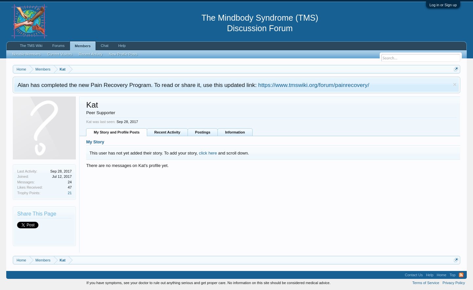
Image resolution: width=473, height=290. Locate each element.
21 (70, 193)
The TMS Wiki (31, 46)
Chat (104, 46)
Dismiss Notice (454, 84)
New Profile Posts (123, 54)
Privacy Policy (453, 283)
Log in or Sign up (443, 5)
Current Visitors (59, 54)
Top (453, 275)
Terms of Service (425, 283)
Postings (202, 132)
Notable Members (26, 54)
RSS (461, 275)
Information (235, 132)
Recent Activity (167, 132)
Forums (58, 46)
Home (441, 275)
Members (83, 46)
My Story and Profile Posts (116, 132)
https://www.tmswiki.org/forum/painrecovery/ (313, 85)
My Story (95, 141)
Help (122, 46)
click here (208, 153)
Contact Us (413, 275)
